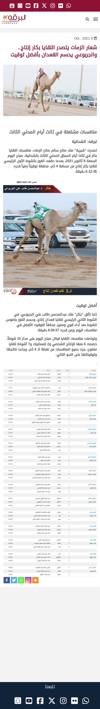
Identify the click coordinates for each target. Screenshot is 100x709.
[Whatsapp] (21, 580)
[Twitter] (14, 580)
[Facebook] (7, 580)
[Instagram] (28, 580)
